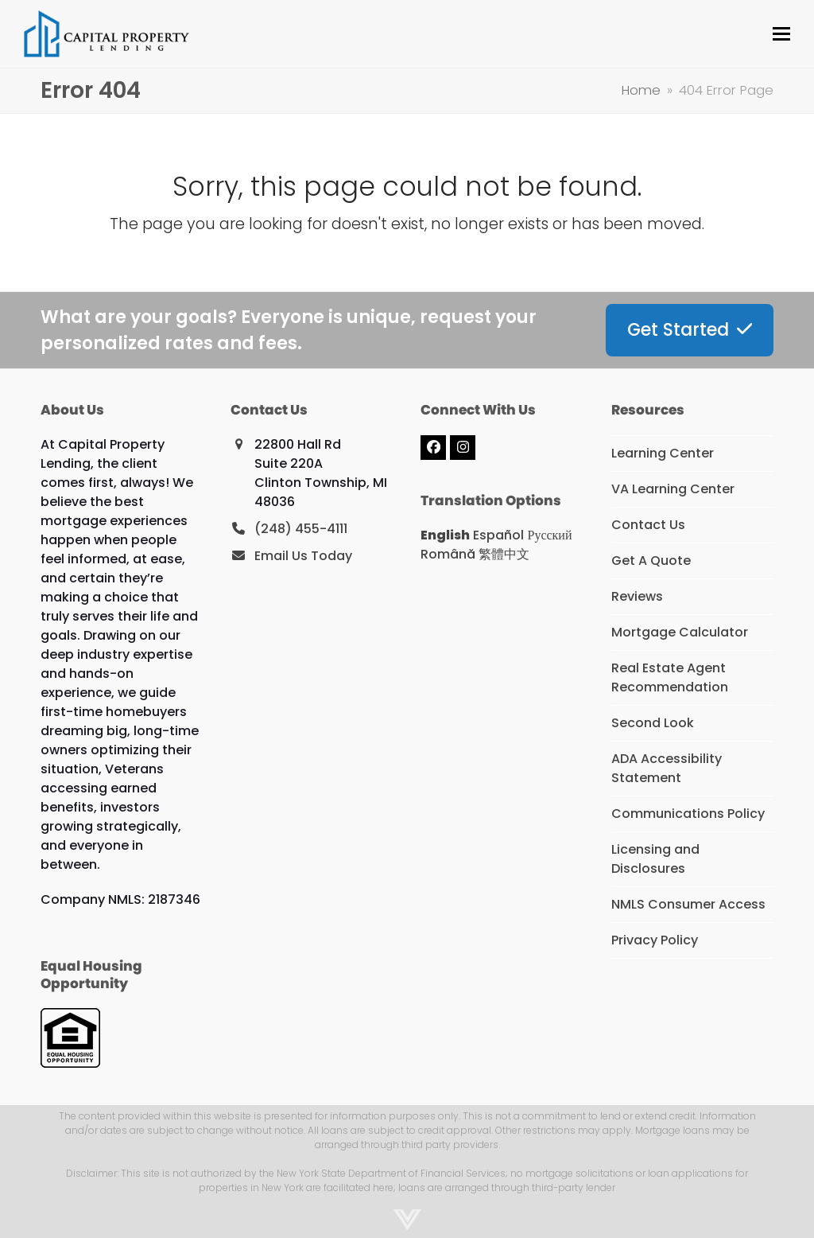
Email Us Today (303, 556)
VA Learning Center (673, 489)
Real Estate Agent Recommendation (669, 677)
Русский (549, 535)
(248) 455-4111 (300, 529)
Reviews (637, 596)
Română (448, 554)
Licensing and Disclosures (655, 859)
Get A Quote (651, 560)
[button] (781, 34)
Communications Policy (688, 813)
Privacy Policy (654, 940)
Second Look (652, 723)
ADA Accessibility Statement (666, 768)
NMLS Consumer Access (688, 904)
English (445, 535)
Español (498, 535)
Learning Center (662, 453)
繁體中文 (504, 554)
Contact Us (648, 525)
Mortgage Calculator (679, 632)
